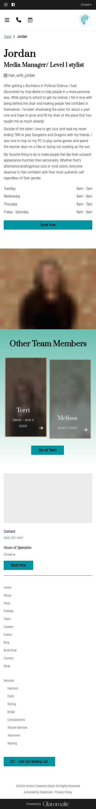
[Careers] (8, 627)
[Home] (7, 587)
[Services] (9, 680)
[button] (30, 20)
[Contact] (9, 658)
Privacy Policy (63, 792)
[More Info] (41, 429)
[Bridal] (11, 712)
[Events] (8, 634)
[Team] (7, 619)
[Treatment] (13, 735)
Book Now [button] (48, 225)
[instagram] (7, 4)
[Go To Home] (85, 20)
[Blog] (6, 642)
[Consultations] (16, 720)
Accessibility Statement (38, 792)
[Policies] (8, 611)
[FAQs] (7, 603)
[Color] (10, 696)
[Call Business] (19, 20)
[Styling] (11, 704)
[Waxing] (12, 743)
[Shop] (7, 666)
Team (8, 36)
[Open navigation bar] (7, 20)
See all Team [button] (48, 450)
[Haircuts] (12, 688)
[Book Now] (10, 650)
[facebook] (14, 4)
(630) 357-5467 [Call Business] (13, 538)
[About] (7, 595)
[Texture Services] (17, 727)
